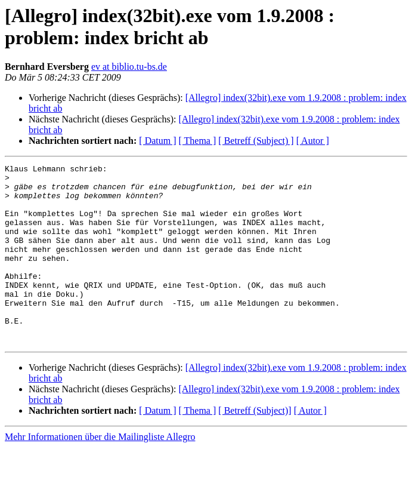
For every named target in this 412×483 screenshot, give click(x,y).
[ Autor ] (312, 141)
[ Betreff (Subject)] (254, 446)
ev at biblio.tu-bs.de (129, 66)
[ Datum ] (157, 141)
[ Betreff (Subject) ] (255, 141)
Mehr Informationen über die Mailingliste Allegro (100, 472)
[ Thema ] (197, 141)
